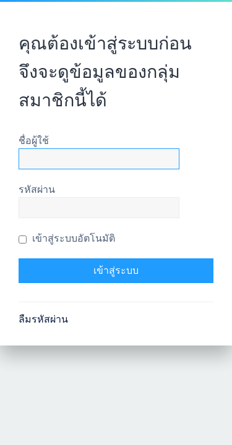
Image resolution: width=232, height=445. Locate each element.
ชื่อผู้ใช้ (34, 140)
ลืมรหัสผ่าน (43, 319)
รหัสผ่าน (37, 189)
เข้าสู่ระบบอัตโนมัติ (67, 238)
